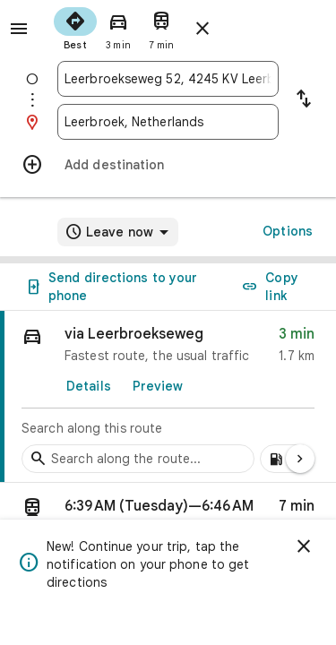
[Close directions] (202, 28)
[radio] (75, 27)
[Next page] (300, 458)
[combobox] (168, 79)
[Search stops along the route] (138, 458)
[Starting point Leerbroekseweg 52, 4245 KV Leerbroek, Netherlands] (168, 79)
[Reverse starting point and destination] (304, 100)
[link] (168, 397)
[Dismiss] (303, 546)
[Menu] (19, 28)
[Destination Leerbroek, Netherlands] (168, 122)
